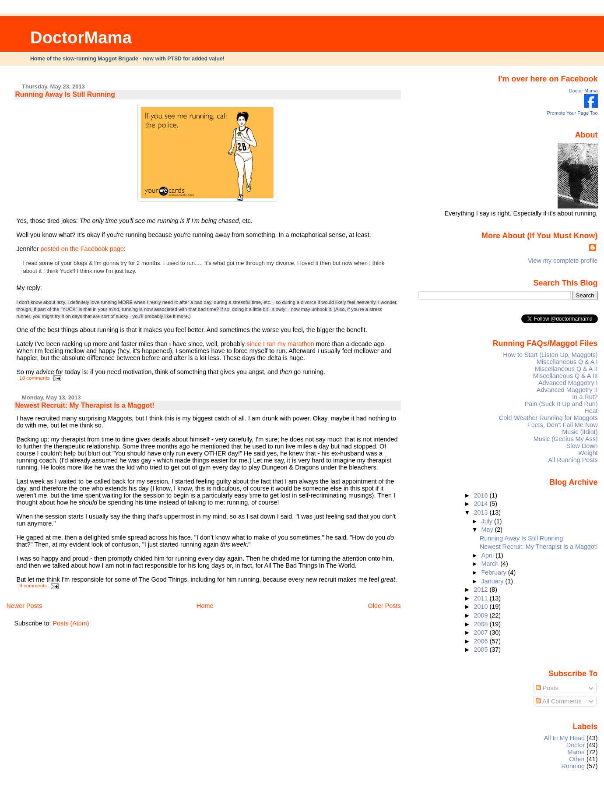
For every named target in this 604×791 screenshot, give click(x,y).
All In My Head (564, 738)
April (488, 555)
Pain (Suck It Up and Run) (561, 403)
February (494, 572)
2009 (481, 615)
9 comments (33, 585)
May (488, 529)
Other (577, 759)
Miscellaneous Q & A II (566, 368)
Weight (587, 452)
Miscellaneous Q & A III (565, 375)
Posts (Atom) (71, 623)
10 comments (34, 378)
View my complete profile (563, 260)
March (491, 563)
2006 (481, 641)
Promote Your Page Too (572, 113)
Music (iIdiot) (579, 431)
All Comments (559, 701)
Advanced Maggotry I (568, 382)
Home (205, 605)
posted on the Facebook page (82, 248)
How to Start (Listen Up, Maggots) (550, 354)
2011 (481, 598)
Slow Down (582, 445)
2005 (481, 649)
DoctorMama (81, 37)
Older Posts (384, 605)
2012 (481, 589)
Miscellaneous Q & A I (567, 361)
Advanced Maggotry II (567, 389)
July (487, 521)
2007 (481, 632)
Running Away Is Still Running (65, 94)
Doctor (575, 745)
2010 (481, 606)
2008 (481, 624)
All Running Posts (572, 459)
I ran (269, 343)
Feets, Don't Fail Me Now (562, 424)
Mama (576, 752)
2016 (481, 495)
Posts (547, 688)
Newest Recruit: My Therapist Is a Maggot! (84, 405)
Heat (590, 410)
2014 (481, 503)
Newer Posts (24, 605)
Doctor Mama (583, 90)
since (253, 343)
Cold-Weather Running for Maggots (548, 417)
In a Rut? (584, 396)
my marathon (295, 343)
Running (573, 766)
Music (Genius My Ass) (566, 438)
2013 (481, 512)
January (493, 581)
